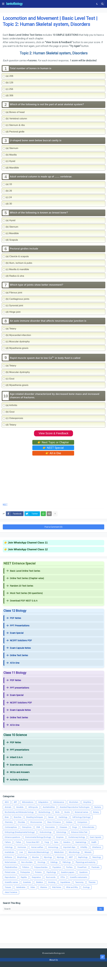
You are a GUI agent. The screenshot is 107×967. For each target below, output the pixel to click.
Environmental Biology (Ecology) (38, 837)
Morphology (22, 857)
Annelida (19, 807)
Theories (91, 882)
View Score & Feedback (53, 433)
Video (32, 887)
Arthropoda (33, 807)
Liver (21, 852)
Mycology (48, 857)
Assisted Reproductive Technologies (74, 807)
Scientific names (11, 882)
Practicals (95, 867)
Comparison (82, 822)
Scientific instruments (78, 877)
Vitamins (43, 887)
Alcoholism (73, 802)
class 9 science (11, 892)
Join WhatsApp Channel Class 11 (28, 542)
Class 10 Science (54, 822)
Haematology (80, 842)
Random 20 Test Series (19, 585)
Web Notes (56, 887)
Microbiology (74, 852)
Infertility (83, 847)
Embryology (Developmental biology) (20, 832)
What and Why (72, 887)
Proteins (38, 872)
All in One (12, 663)
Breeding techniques (34, 817)
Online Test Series (17, 655)
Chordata (21, 822)
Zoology (86, 887)
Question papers (67, 872)
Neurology (97, 857)
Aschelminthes (49, 807)
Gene (56, 842)
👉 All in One (53, 453)
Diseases (63, 827)
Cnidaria (69, 822)
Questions (83, 872)
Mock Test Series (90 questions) (24, 593)
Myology (60, 857)
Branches (17, 817)
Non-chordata (26, 862)
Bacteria (97, 807)
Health (93, 842)
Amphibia (87, 802)
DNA (38, 827)
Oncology (41, 862)
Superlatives (65, 882)
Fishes (18, 842)
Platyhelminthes (11, 867)
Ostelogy (54, 862)
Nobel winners (10, 862)
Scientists (27, 882)
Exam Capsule (95, 837)
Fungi (47, 842)
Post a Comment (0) (53, 527)
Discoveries (50, 827)
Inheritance (96, 847)
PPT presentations (17, 687)
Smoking (51, 882)
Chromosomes (36, 822)
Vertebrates (20, 887)
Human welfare (37, 847)
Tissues (8, 887)
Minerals (88, 852)
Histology (9, 847)
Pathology (67, 862)
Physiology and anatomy (85, 862)
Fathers (8, 842)
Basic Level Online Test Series (23, 571)
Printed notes (10, 872)
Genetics (66, 842)
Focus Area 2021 (33, 842)
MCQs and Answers (18, 772)
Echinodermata (88, 827)
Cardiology (63, 817)
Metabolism (59, 852)
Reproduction (10, 877)
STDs (62, 877)
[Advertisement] (53, 478)
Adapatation (43, 802)
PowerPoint (82, 867)
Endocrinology (45, 832)
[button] (3, 3)
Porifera (69, 867)
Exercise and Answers (19, 765)
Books (67, 812)
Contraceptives (11, 827)
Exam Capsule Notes (18, 648)
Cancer (51, 817)
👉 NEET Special (53, 447)
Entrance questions (12, 837)
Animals (8, 807)
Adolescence (58, 802)
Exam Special (14, 633)
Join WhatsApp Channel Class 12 (28, 549)
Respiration (36, 877)
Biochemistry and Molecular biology (19, 812)
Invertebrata (9, 852)
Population (57, 867)
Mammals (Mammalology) (38, 852)
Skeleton (39, 882)
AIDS (7, 802)
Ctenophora (26, 827)
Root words (50, 877)
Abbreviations (27, 802)
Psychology (51, 872)
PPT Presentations (17, 625)
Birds (57, 812)
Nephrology (82, 857)
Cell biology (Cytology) (81, 817)
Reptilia (24, 877)
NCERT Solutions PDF (19, 640)
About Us (53, 960)
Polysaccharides (41, 867)
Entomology (61, 832)
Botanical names (81, 812)
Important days (69, 847)
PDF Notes (13, 618)
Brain (7, 817)
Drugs (74, 827)
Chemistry (9, 822)
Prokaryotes (25, 872)
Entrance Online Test (79, 832)
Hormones (22, 847)
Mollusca (8, 857)
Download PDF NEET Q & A (21, 600)
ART (15, 802)
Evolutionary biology (77, 837)
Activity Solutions (17, 779)
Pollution (25, 867)
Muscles (35, 857)
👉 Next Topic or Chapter (53, 442)
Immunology (53, 847)
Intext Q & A (14, 757)
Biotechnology (44, 812)
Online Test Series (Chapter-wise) (25, 578)
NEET (5, 505)
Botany (96, 812)
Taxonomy (79, 882)
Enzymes (60, 837)
